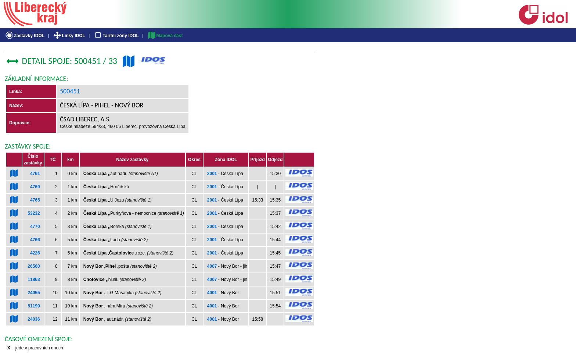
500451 (70, 91)
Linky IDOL (69, 35)
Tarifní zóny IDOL (116, 35)
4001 (212, 292)
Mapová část (165, 35)
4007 (212, 266)
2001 (212, 173)
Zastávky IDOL (24, 35)
